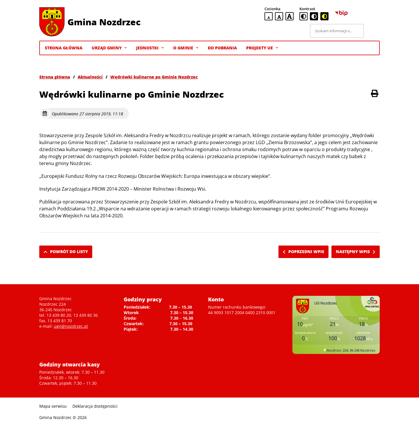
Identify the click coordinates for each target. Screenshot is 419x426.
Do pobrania (222, 48)
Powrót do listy (66, 251)
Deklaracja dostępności (95, 406)
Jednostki (150, 48)
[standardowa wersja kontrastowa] (303, 16)
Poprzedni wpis (303, 251)
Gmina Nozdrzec (104, 22)
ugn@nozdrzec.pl (71, 326)
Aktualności (90, 77)
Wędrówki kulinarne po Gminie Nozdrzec (154, 77)
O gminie (185, 48)
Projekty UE (262, 48)
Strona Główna (63, 48)
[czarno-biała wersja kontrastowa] (314, 16)
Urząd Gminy (109, 48)
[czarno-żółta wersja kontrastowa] (324, 16)
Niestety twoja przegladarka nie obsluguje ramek (336, 325)
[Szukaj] (373, 31)
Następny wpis (355, 251)
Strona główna (54, 77)
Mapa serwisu (53, 406)
